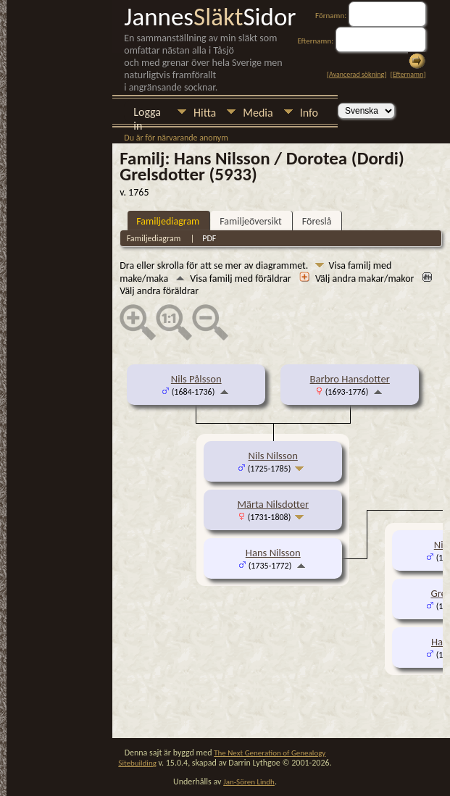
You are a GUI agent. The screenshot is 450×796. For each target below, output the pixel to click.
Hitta (204, 113)
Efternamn (408, 74)
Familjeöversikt (250, 221)
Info (309, 113)
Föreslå (317, 221)
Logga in (147, 113)
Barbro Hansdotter (350, 378)
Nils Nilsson (273, 455)
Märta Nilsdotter (273, 504)
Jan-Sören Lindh (249, 782)
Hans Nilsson (273, 552)
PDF (209, 238)
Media (257, 113)
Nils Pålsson (196, 378)
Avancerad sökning (356, 74)
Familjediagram (167, 221)
